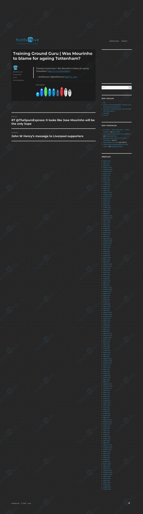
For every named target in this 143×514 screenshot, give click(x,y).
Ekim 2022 (106, 163)
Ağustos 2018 (107, 264)
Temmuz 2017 (107, 289)
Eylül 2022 (106, 165)
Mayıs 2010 (106, 451)
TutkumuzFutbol (111, 136)
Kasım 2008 (107, 489)
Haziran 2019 (107, 243)
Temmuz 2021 (107, 195)
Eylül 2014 (106, 356)
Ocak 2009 (106, 485)
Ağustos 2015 (107, 333)
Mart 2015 (106, 344)
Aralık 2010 (106, 436)
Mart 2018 (106, 272)
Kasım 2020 (107, 209)
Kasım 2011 (106, 415)
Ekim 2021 (106, 188)
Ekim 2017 (106, 283)
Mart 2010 (106, 455)
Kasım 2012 (107, 403)
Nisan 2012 (106, 405)
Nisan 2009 (107, 478)
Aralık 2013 (106, 375)
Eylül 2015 (106, 331)
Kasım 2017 (107, 281)
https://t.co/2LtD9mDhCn (58, 71)
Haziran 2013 (107, 388)
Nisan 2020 (106, 222)
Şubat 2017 (106, 300)
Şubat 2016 (106, 325)
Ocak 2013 (106, 399)
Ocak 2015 (106, 348)
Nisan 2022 (106, 176)
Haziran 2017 (107, 291)
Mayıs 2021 (106, 199)
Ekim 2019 (106, 234)
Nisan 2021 (106, 201)
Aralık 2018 (106, 255)
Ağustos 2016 (107, 312)
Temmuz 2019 (107, 241)
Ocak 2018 (106, 277)
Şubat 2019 (106, 251)
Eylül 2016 (106, 310)
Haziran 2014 (107, 363)
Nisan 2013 (106, 392)
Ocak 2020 (106, 228)
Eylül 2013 (106, 382)
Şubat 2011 (106, 432)
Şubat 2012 (106, 409)
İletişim (124, 41)
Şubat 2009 (106, 483)
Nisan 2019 (106, 247)
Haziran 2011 (107, 424)
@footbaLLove (17, 72)
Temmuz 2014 (107, 361)
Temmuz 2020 (107, 218)
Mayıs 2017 (106, 293)
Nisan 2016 (106, 321)
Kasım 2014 (107, 352)
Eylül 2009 (106, 468)
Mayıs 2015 (106, 340)
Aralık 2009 (107, 462)
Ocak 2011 (106, 434)
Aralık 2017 (106, 279)
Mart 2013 (106, 394)
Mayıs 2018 (106, 268)
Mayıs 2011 (106, 426)
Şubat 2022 (106, 180)
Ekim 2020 (106, 211)
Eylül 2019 (106, 237)
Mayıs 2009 (107, 476)
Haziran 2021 (107, 197)
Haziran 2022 (107, 171)
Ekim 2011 (106, 417)
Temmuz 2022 (107, 169)
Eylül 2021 (106, 190)
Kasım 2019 (107, 232)
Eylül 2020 (106, 213)
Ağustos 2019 (107, 239)
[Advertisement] (72, 19)
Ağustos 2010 (107, 445)
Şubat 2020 (106, 226)
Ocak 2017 (106, 302)
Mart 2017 (106, 298)
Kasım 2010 (107, 438)
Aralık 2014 (106, 350)
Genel (15, 77)
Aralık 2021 (106, 184)
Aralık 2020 (107, 207)
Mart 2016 (106, 323)
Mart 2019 (106, 249)
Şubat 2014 (106, 371)
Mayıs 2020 (107, 220)
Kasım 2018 (107, 258)
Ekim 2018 (106, 260)
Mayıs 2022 (107, 173)
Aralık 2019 (106, 230)
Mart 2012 (106, 407)
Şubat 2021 (106, 205)
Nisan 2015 (106, 342)
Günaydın (106, 113)
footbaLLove (15, 503)
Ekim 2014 (106, 354)
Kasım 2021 (107, 186)
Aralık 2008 (107, 487)
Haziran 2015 (107, 338)
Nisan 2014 (106, 367)
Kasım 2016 (107, 306)
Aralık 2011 (106, 413)
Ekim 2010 (106, 441)
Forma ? (105, 115)
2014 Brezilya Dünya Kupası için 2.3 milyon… (117, 134)
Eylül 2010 (106, 443)
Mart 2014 (106, 369)
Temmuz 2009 (108, 472)
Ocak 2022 (106, 182)
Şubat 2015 (106, 346)
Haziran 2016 (107, 316)
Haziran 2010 (107, 449)
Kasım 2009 (107, 464)
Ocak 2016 (106, 327)
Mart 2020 (106, 224)
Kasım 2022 (107, 161)
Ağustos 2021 (107, 192)
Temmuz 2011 (107, 422)
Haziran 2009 (107, 474)
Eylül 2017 (106, 285)
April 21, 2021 (71, 77)
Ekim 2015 (106, 329)
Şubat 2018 (106, 274)
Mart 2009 (106, 481)
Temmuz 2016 (107, 314)
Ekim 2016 (106, 308)
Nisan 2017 (106, 295)
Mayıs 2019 (106, 245)
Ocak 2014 (106, 373)
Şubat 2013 (106, 396)
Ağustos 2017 (107, 287)
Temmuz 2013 (107, 386)
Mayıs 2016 (106, 319)
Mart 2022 (106, 178)
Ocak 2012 (106, 411)
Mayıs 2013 (106, 390)
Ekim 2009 (106, 466)
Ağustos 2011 (107, 420)
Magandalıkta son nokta (111, 142)
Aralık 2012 (106, 401)
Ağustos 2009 (107, 470)
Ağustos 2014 (107, 359)
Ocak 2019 (106, 253)
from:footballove (18, 80)
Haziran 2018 (107, 266)
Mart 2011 (106, 430)
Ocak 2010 (106, 460)
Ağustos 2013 (107, 384)
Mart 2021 (106, 203)
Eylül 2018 (106, 262)
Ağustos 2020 (107, 216)
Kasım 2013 (106, 377)
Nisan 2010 (106, 453)
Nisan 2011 (106, 428)
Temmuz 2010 (107, 447)
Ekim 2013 (106, 380)
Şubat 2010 (106, 457)
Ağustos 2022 (107, 167)
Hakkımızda (114, 41)
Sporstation (116, 132)
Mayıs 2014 (106, 365)
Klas (104, 103)
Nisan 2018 (106, 270)
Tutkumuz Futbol (116, 146)
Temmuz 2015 (107, 335)
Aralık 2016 (106, 304)
